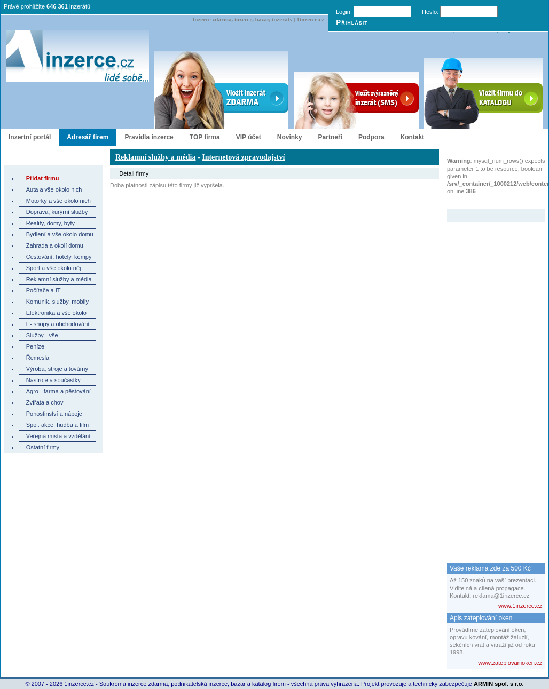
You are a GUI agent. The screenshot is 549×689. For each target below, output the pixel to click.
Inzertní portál (30, 137)
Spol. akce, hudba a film (57, 425)
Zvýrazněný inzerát (488, 202)
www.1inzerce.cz (520, 606)
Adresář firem (87, 137)
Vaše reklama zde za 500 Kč (490, 568)
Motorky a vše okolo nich (58, 200)
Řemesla (37, 357)
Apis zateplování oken (481, 618)
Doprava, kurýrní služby (57, 212)
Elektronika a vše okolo (56, 313)
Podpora (371, 137)
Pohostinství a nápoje (54, 413)
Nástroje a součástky (53, 380)
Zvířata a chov (45, 402)
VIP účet (248, 137)
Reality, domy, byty (50, 223)
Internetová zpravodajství (243, 157)
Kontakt (413, 137)
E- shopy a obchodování (58, 324)
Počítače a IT (43, 290)
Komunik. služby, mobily (57, 301)
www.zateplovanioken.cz (510, 663)
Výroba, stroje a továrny (57, 369)
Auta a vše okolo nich (54, 189)
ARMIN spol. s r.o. (499, 683)
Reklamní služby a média (59, 279)
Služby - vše (42, 335)
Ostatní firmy (42, 447)
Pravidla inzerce (148, 137)
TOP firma (205, 137)
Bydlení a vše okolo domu (59, 234)
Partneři (330, 137)
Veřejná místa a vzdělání (58, 436)
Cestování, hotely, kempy (59, 257)
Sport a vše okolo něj (53, 268)
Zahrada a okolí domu (54, 245)
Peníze (35, 346)
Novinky (289, 137)
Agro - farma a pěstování (58, 391)
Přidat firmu (42, 178)
